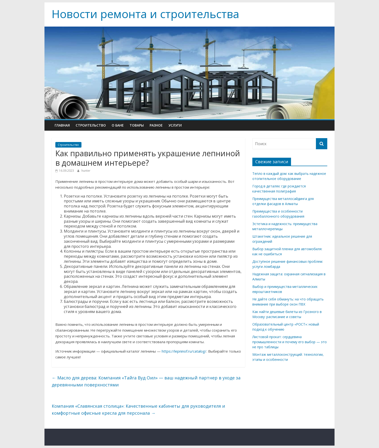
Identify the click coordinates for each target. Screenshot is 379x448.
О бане (118, 125)
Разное (156, 125)
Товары (137, 125)
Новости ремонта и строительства (145, 13)
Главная (62, 125)
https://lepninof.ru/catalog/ (184, 351)
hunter (85, 171)
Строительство (91, 125)
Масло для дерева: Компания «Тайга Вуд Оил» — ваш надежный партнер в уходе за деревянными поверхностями (146, 381)
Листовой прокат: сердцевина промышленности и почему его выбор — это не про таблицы (289, 341)
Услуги (175, 125)
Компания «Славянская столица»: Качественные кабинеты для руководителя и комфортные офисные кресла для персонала (138, 409)
